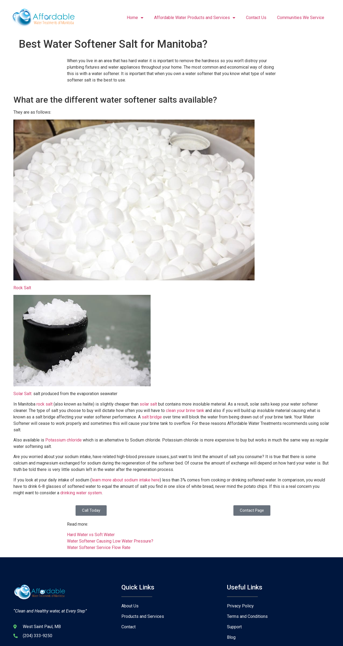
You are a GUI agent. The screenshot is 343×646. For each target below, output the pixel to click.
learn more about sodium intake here (126, 479)
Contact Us (256, 17)
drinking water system (81, 492)
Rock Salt (22, 287)
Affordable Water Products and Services (194, 18)
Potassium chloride (64, 440)
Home (135, 18)
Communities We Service (300, 17)
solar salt (148, 404)
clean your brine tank (185, 410)
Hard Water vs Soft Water (91, 534)
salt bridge (151, 416)
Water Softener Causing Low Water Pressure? (110, 541)
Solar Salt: (22, 393)
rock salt (44, 404)
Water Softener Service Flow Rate (99, 547)
